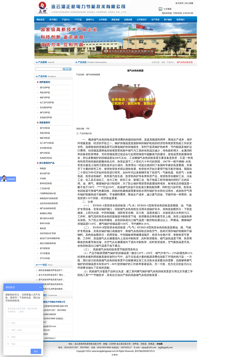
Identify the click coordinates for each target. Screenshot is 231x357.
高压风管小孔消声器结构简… (52, 289)
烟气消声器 (45, 112)
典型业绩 (115, 19)
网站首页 (41, 19)
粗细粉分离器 (46, 213)
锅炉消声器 (45, 97)
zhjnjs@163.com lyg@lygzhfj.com (157, 347)
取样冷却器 (45, 223)
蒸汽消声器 (45, 87)
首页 (163, 62)
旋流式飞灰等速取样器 (50, 238)
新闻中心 (90, 19)
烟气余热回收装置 (48, 208)
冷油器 (159, 344)
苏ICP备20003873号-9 (144, 351)
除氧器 (43, 168)
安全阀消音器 (46, 148)
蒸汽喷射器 (45, 248)
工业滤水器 (45, 188)
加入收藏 (189, 3)
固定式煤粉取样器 (48, 243)
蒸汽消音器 (45, 128)
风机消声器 (45, 92)
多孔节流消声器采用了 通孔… (52, 275)
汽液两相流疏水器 (48, 193)
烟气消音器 (45, 153)
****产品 (78, 19)
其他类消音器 (46, 158)
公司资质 (103, 19)
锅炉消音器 (45, 138)
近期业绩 (128, 19)
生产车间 (155, 19)
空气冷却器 (45, 258)
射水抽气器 (45, 173)
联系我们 (181, 19)
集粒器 (43, 228)
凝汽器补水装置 (47, 218)
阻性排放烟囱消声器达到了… (52, 270)
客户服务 (168, 19)
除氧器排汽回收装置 (49, 198)
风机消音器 (45, 133)
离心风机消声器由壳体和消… (52, 284)
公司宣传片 (142, 19)
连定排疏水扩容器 (48, 233)
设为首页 (179, 3)
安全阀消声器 (46, 107)
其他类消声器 (46, 117)
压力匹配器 (45, 253)
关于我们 (53, 19)
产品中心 (66, 19)
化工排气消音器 (47, 143)
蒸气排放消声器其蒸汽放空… (52, 279)
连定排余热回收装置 (49, 203)
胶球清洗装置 (46, 183)
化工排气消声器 (47, 102)
